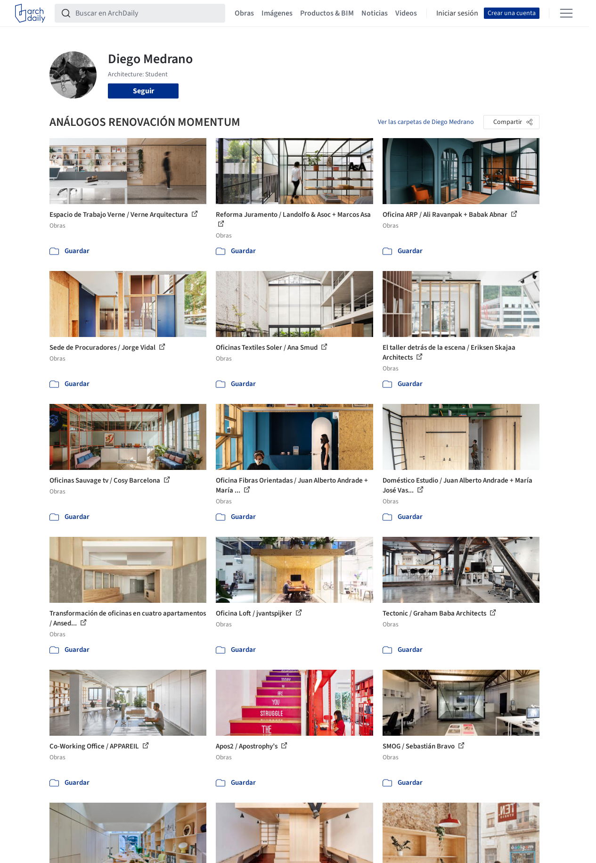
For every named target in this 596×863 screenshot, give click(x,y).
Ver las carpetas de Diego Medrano (426, 122)
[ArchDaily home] (30, 13)
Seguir (143, 91)
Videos (406, 13)
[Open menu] (566, 13)
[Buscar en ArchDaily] (147, 13)
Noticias (374, 13)
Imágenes (277, 13)
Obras (244, 13)
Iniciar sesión (457, 13)
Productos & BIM (327, 13)
